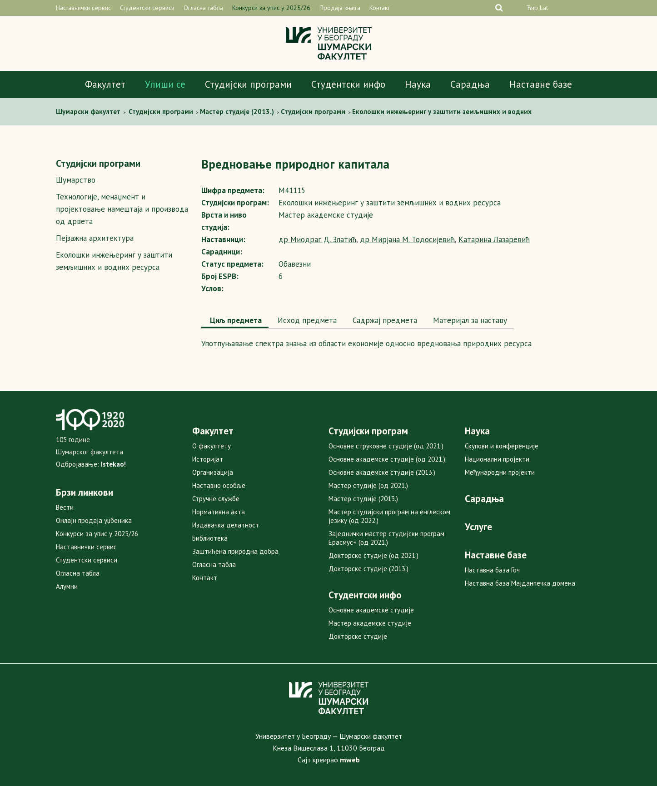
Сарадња (470, 84)
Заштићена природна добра (235, 551)
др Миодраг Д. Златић (317, 239)
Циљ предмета (235, 320)
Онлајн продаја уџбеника (94, 520)
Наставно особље (218, 485)
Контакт (379, 8)
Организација (212, 472)
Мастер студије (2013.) (363, 498)
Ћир (532, 8)
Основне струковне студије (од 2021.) (385, 446)
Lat (544, 8)
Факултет (105, 84)
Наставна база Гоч (492, 570)
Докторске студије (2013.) (368, 568)
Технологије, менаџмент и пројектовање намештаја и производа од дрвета (122, 209)
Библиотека (210, 538)
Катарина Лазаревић (494, 239)
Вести (65, 507)
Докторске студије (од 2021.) (373, 555)
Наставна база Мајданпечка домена (520, 583)
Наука (418, 84)
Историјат (207, 459)
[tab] (235, 321)
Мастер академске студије (369, 623)
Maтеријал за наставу (469, 320)
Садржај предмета (383, 320)
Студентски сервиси (147, 8)
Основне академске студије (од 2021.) (386, 459)
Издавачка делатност (225, 525)
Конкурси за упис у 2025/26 (271, 8)
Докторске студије (357, 636)
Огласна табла (203, 8)
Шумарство (75, 180)
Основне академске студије (371, 610)
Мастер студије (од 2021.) (368, 485)
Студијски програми (248, 84)
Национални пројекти (497, 459)
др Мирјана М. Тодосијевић (407, 239)
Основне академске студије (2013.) (381, 472)
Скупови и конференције (501, 446)
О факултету (211, 446)
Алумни (67, 586)
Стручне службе (215, 498)
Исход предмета (306, 320)
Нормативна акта (218, 511)
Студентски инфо (348, 84)
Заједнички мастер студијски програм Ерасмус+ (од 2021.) (386, 538)
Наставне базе (540, 84)
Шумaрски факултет (89, 111)
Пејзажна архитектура (95, 238)
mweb (350, 759)
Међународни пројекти (500, 472)
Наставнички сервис (83, 8)
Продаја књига (339, 8)
